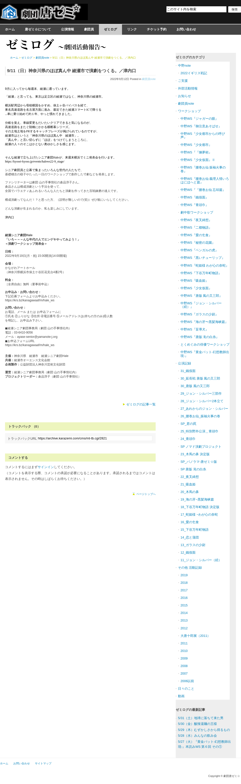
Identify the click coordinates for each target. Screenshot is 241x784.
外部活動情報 (188, 88)
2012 (184, 628)
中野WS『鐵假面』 (194, 197)
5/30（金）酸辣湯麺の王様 (197, 724)
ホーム (10, 29)
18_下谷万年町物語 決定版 (199, 507)
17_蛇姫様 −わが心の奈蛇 (199, 514)
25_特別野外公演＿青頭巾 (199, 431)
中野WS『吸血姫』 (194, 280)
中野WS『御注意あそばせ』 (201, 126)
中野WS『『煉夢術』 (196, 152)
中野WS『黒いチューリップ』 (202, 258)
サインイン (46, 467)
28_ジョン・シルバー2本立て (201, 401)
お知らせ (184, 96)
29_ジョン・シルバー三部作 (201, 393)
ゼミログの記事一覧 (141, 404)
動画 (181, 696)
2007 (184, 673)
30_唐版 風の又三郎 (195, 386)
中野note (184, 65)
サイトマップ (43, 763)
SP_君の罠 (188, 424)
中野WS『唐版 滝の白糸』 (199, 337)
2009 (184, 658)
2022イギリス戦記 (193, 73)
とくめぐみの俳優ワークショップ (204, 344)
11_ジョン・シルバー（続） (201, 560)
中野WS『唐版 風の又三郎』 (201, 296)
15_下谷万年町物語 (194, 529)
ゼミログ (110, 29)
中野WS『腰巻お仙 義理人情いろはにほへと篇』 (204, 180)
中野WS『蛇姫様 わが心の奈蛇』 (204, 265)
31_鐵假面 (188, 371)
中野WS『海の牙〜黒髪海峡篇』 (204, 322)
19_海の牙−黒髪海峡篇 (197, 499)
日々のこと (186, 688)
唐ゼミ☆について (38, 29)
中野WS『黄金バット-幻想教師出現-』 (204, 353)
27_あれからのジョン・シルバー (204, 408)
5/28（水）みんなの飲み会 (197, 735)
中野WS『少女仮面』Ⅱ (197, 160)
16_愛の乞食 (189, 522)
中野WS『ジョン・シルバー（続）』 (201, 305)
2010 (184, 651)
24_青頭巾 (188, 439)
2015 (184, 605)
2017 (184, 590)
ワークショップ (189, 111)
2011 (184, 643)
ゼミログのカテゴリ (190, 57)
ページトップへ (146, 494)
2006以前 (187, 681)
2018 (184, 583)
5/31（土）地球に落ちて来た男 (200, 718)
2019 (184, 575)
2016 (184, 598)
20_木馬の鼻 (189, 492)
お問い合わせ (186, 29)
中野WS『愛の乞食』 (196, 235)
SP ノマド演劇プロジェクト (200, 446)
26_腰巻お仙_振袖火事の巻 (200, 416)
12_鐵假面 (188, 552)
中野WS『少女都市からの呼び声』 (202, 135)
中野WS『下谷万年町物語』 (201, 273)
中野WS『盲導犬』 (194, 329)
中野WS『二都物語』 (196, 227)
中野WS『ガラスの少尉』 (199, 314)
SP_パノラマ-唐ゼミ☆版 (198, 462)
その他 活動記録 (190, 567)
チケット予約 (156, 29)
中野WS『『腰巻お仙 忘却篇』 (203, 190)
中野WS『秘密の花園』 (197, 242)
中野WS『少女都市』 (196, 145)
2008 (184, 666)
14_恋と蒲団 (189, 537)
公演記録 (184, 363)
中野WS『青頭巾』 (194, 205)
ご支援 (183, 80)
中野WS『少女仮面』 (196, 288)
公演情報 (67, 29)
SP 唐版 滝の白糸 (193, 469)
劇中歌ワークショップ (196, 212)
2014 (184, 613)
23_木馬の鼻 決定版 (195, 454)
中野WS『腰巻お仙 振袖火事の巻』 (203, 169)
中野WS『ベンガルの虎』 (199, 250)
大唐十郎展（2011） (195, 636)
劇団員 (89, 29)
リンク (132, 29)
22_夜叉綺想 (189, 477)
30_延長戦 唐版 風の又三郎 (200, 378)
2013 (184, 620)
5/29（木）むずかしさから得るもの (204, 730)
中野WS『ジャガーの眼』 (199, 118)
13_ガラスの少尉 (192, 545)
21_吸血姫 (188, 484)
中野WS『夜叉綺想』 (196, 220)
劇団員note (149, 78)
